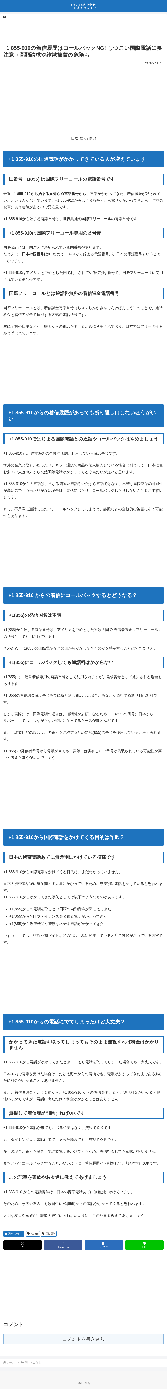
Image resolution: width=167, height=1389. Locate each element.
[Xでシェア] (22, 1245)
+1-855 (33, 1233)
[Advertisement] (83, 30)
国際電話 (48, 1233)
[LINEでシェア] (144, 1245)
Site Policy (83, 1383)
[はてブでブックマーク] (104, 1245)
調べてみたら (14, 1233)
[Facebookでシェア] (63, 1245)
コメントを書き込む (83, 1339)
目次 (74, 138)
